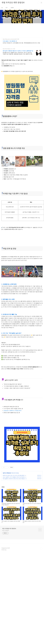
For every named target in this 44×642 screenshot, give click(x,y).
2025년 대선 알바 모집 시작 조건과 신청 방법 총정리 (14, 475)
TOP (41, 549)
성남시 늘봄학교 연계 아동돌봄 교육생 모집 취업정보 (14, 477)
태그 (7, 7)
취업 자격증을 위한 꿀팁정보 (13, 3)
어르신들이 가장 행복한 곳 (10, 41)
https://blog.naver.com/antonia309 (10, 39)
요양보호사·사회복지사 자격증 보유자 (12, 410)
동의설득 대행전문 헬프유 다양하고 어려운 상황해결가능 (18, 50)
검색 (38, 3)
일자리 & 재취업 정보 (7, 473)
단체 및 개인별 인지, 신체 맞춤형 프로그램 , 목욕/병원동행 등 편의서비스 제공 (21, 42)
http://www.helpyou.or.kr (8, 48)
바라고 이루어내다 (5, 530)
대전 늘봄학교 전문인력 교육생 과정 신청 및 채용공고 (14, 478)
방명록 (12, 7)
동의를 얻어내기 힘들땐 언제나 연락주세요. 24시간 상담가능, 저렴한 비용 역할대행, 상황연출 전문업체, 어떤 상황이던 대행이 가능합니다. (18, 53)
